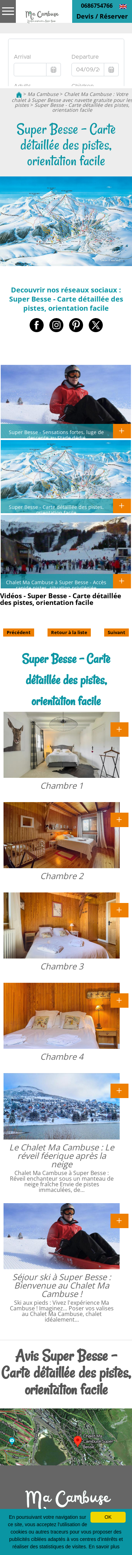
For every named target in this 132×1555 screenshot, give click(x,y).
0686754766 (97, 5)
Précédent (19, 632)
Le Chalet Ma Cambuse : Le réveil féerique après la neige (61, 1155)
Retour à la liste (69, 632)
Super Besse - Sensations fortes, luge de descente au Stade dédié (56, 435)
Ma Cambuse (42, 94)
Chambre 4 (61, 1056)
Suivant (116, 632)
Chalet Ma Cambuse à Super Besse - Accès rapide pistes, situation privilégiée (56, 585)
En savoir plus (104, 1546)
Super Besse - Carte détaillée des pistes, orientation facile (82, 107)
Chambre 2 (61, 876)
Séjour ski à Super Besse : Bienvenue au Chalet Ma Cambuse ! (61, 1285)
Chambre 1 (61, 785)
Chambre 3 (61, 966)
